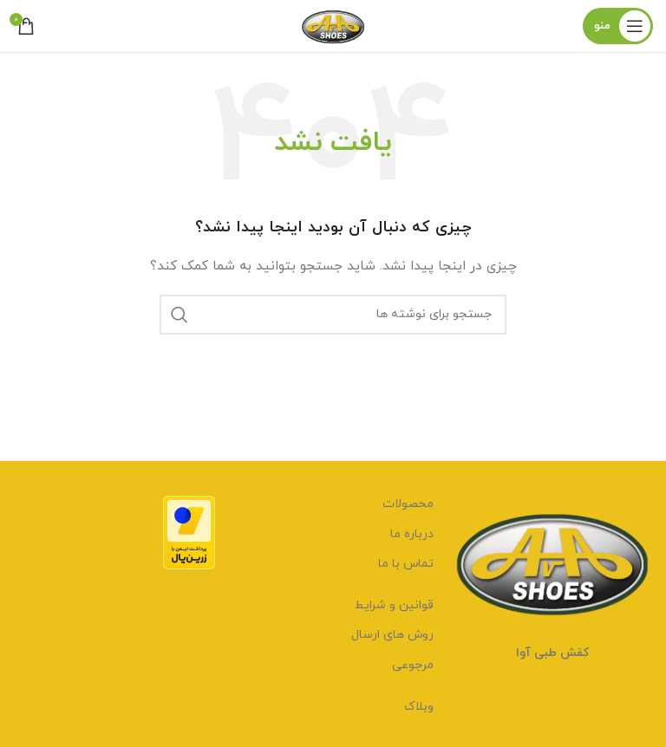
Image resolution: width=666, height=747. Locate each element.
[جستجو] (333, 315)
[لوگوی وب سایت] (333, 24)
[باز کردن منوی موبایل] (618, 26)
